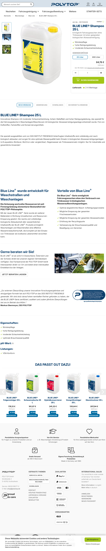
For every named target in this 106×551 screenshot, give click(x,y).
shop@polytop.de (13, 489)
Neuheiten (11, 11)
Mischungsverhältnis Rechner (38, 481)
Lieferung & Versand (37, 495)
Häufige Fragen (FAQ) (37, 493)
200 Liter (96, 57)
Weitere (72, 11)
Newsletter (34, 500)
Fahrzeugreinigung (28, 11)
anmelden (86, 494)
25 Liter (80, 57)
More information (88, 485)
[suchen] (31, 4)
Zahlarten (33, 498)
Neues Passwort (89, 501)
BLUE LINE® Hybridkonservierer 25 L (53, 400)
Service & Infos (35, 475)
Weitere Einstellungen (93, 544)
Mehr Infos (85, 487)
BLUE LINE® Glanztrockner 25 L (94, 399)
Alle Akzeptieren (92, 539)
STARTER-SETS (94, 11)
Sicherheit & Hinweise (78, 105)
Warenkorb (86, 499)
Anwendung (41, 105)
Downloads (57, 105)
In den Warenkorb (87, 79)
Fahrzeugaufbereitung (53, 11)
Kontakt (32, 490)
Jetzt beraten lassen (14, 274)
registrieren (87, 496)
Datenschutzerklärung (12, 547)
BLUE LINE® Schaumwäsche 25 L (32, 400)
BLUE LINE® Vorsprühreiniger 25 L (73, 400)
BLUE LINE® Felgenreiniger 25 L (11, 399)
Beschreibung (24, 105)
